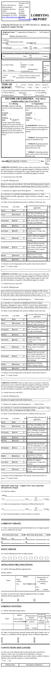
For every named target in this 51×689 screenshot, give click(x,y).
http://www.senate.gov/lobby (28, 19)
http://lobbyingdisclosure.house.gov (13, 17)
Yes (9, 661)
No (4, 661)
